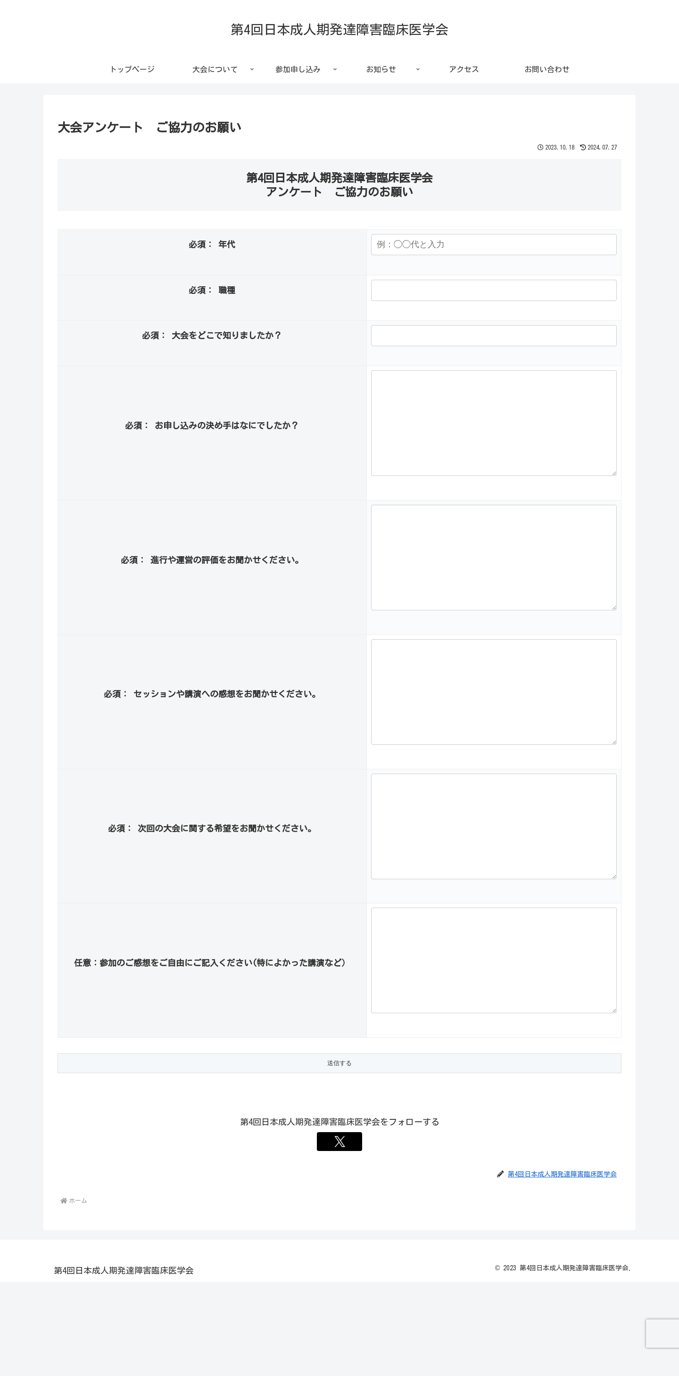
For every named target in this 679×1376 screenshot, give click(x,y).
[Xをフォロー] (339, 1235)
